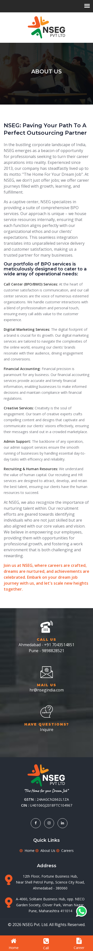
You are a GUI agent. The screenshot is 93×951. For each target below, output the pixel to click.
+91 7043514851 (59, 644)
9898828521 (53, 650)
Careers (67, 850)
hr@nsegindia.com (47, 690)
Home (29, 850)
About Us (47, 850)
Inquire (46, 729)
